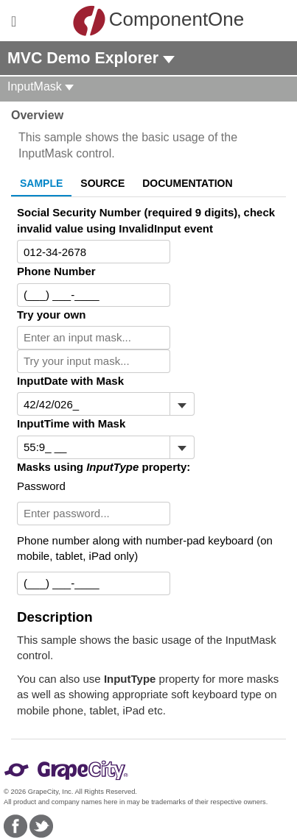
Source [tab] (102, 183)
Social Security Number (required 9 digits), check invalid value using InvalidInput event (146, 220)
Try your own (51, 314)
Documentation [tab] (187, 183)
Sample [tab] (41, 183)
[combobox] (94, 447)
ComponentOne (152, 21)
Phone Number (56, 271)
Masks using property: (103, 467)
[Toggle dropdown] (182, 404)
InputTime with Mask (71, 423)
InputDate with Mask (70, 380)
